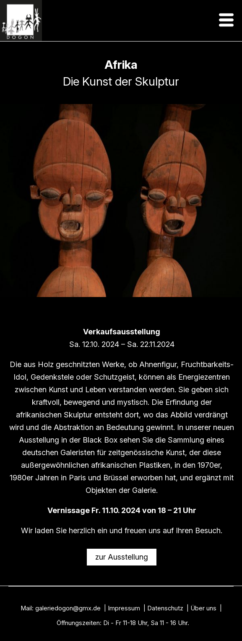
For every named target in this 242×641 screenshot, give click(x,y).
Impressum (124, 608)
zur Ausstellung (121, 556)
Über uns (203, 608)
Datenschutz (165, 608)
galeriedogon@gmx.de (68, 608)
